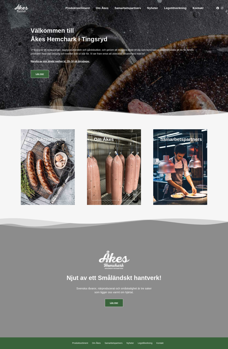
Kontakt (198, 8)
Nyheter (152, 8)
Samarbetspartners (128, 8)
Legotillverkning (175, 8)
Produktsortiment (77, 8)
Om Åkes (102, 8)
